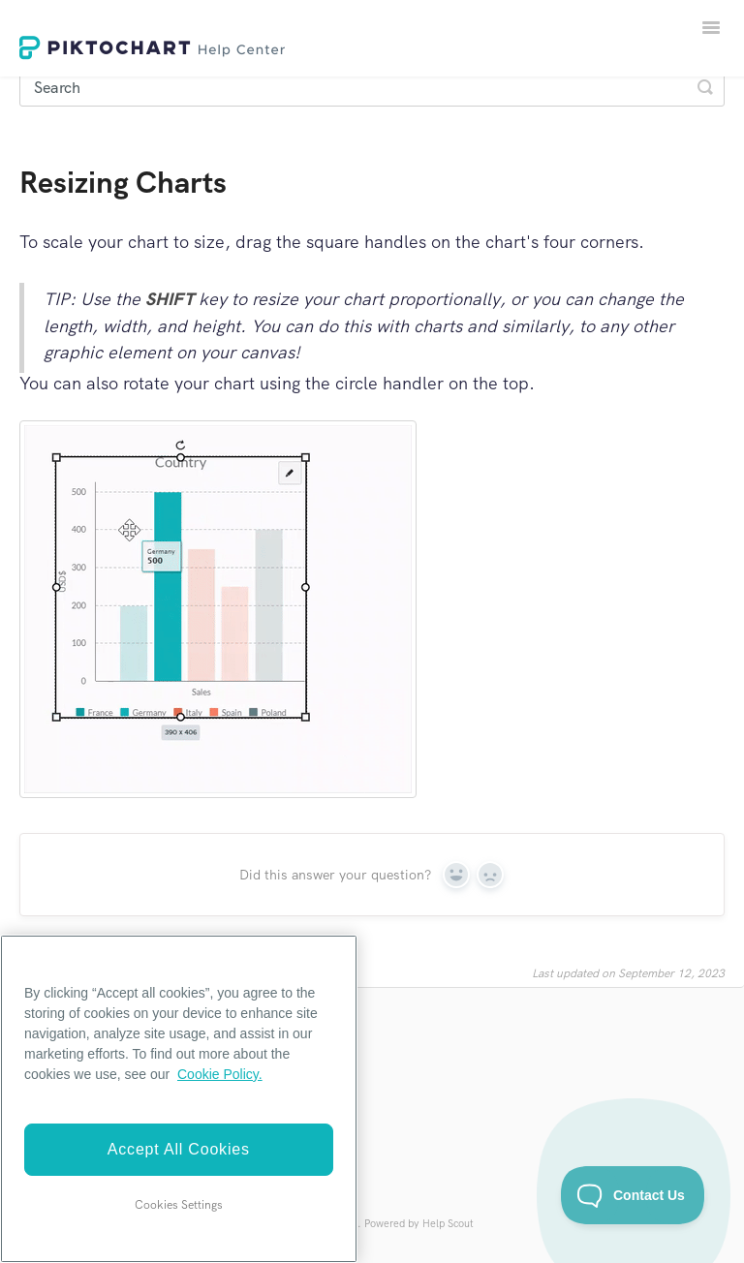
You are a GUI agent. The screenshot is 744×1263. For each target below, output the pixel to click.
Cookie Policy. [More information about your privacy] (220, 1074)
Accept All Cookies (179, 1149)
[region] (178, 1099)
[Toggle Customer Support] (633, 1195)
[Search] (372, 87)
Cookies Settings (179, 1205)
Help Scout (448, 1223)
